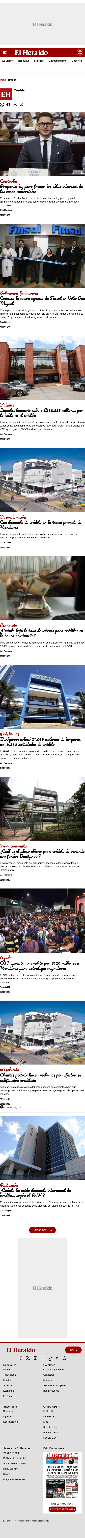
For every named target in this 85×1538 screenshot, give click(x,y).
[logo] (28, 1350)
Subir (73, 1349)
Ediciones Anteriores (62, 1509)
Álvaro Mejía (5, 1099)
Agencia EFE (5, 987)
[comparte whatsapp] (2, 105)
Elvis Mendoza (6, 210)
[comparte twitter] (21, 105)
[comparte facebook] (8, 105)
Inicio (3, 80)
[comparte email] (15, 105)
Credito (12, 80)
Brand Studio (5, 322)
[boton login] (80, 52)
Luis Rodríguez (6, 434)
